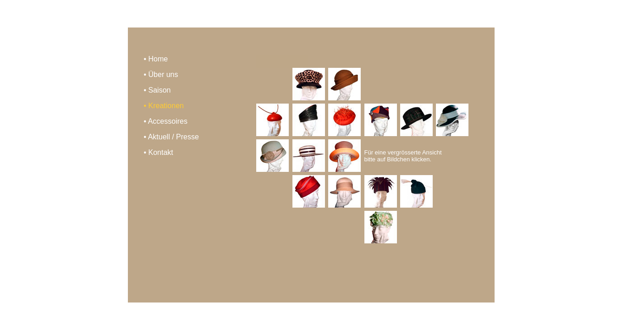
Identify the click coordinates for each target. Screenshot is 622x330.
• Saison (157, 90)
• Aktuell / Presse (171, 137)
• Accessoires (165, 121)
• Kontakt (158, 152)
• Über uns (161, 74)
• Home (156, 59)
